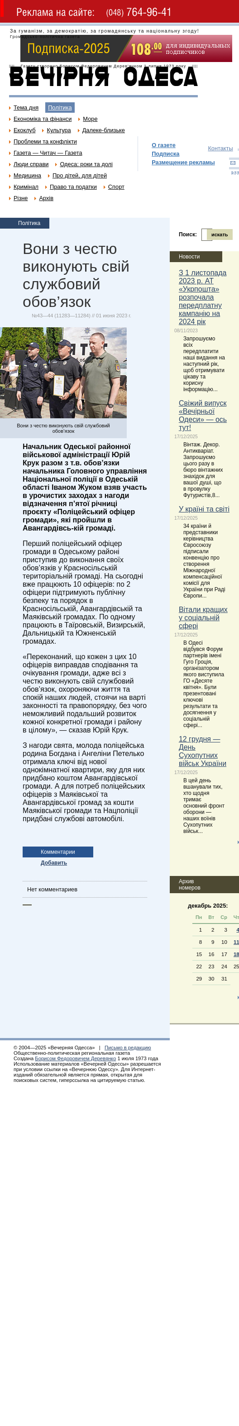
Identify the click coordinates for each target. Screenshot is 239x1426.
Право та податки (73, 186)
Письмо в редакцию (128, 1047)
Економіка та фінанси (43, 118)
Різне (21, 198)
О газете (164, 145)
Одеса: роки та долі (86, 164)
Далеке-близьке (103, 130)
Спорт (116, 186)
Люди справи (31, 164)
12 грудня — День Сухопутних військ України (202, 751)
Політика (60, 107)
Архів (46, 198)
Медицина (27, 175)
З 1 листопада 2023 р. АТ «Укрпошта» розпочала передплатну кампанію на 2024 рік (203, 297)
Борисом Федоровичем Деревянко (75, 1058)
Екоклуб (24, 130)
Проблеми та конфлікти (45, 141)
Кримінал (26, 186)
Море (90, 118)
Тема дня (26, 107)
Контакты (220, 148)
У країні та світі (204, 509)
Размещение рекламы (183, 162)
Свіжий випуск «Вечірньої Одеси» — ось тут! (203, 415)
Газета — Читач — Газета (48, 152)
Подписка (165, 153)
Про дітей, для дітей (80, 175)
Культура (59, 130)
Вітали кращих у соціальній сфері (203, 618)
